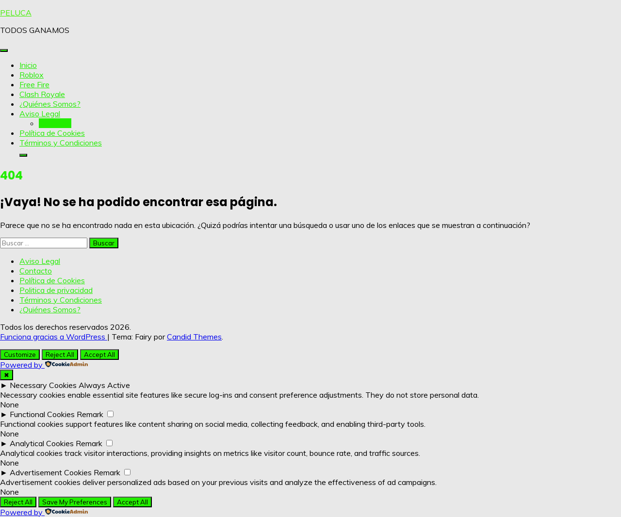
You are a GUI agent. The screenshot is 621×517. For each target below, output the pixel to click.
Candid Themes (194, 336)
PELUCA (16, 12)
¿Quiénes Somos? (50, 104)
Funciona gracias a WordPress (53, 336)
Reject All (60, 354)
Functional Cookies (42, 414)
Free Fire (34, 84)
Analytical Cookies (42, 443)
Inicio (28, 65)
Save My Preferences (74, 502)
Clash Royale (42, 94)
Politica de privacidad (56, 290)
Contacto (55, 123)
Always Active (104, 385)
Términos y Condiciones (60, 142)
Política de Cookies (52, 133)
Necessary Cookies (43, 385)
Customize (20, 354)
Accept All (99, 354)
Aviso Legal (39, 113)
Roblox (31, 75)
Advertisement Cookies (51, 472)
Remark (90, 414)
